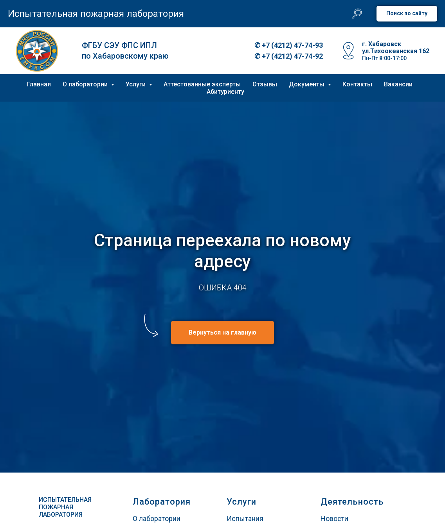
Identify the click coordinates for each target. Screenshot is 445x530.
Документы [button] (307, 84)
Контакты (357, 84)
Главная (39, 84)
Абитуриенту (225, 91)
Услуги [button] (136, 84)
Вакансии (398, 84)
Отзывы (264, 84)
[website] (357, 14)
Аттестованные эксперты (202, 84)
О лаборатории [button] (86, 84)
